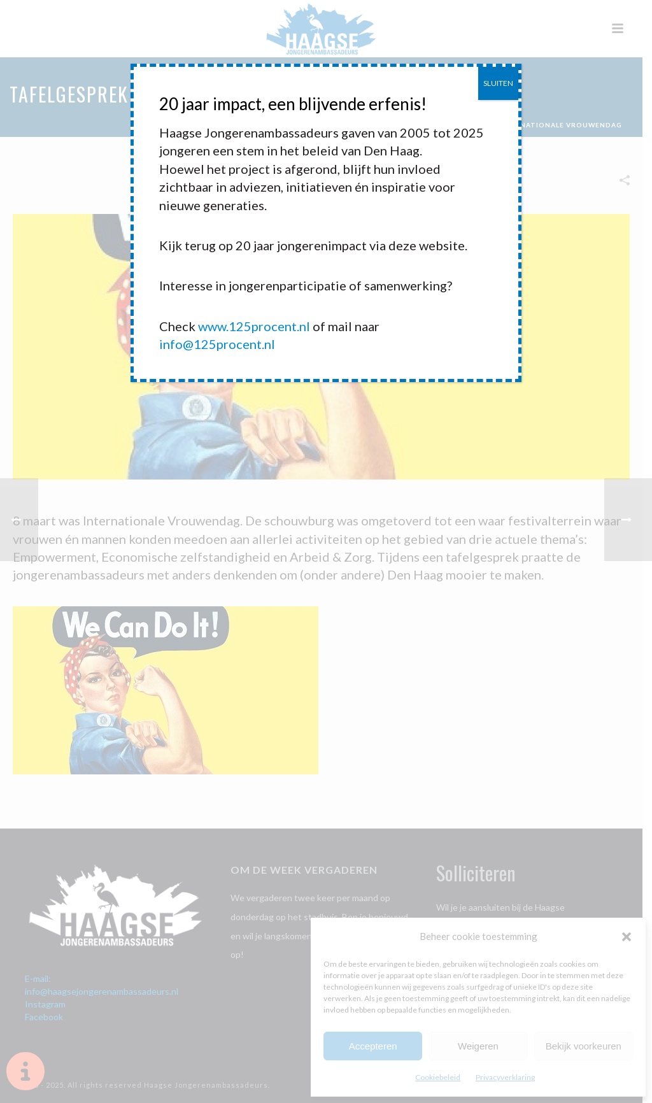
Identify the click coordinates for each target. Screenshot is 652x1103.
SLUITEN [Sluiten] (498, 83)
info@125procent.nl (217, 344)
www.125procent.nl (254, 326)
